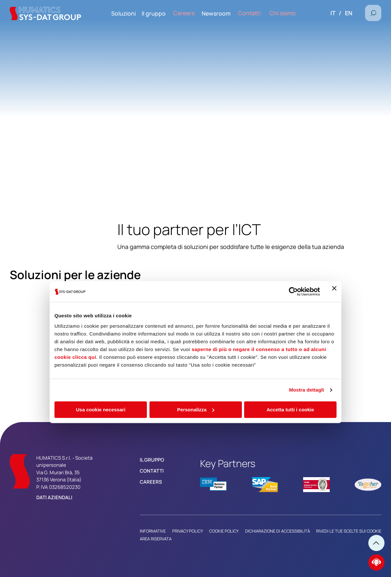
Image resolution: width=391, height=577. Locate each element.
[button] (373, 13)
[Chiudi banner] (334, 227)
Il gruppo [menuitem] (164, 13)
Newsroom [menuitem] (223, 13)
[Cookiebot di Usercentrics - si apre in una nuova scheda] (291, 228)
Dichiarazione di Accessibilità (277, 531)
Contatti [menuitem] (254, 13)
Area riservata (156, 539)
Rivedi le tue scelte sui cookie (348, 531)
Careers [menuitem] (192, 13)
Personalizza (195, 346)
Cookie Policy (224, 531)
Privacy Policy (187, 531)
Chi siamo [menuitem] (285, 13)
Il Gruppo (152, 459)
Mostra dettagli (306, 326)
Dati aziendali (54, 497)
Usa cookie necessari (100, 346)
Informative (153, 531)
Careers (151, 481)
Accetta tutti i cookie (290, 346)
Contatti (152, 470)
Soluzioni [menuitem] (133, 13)
